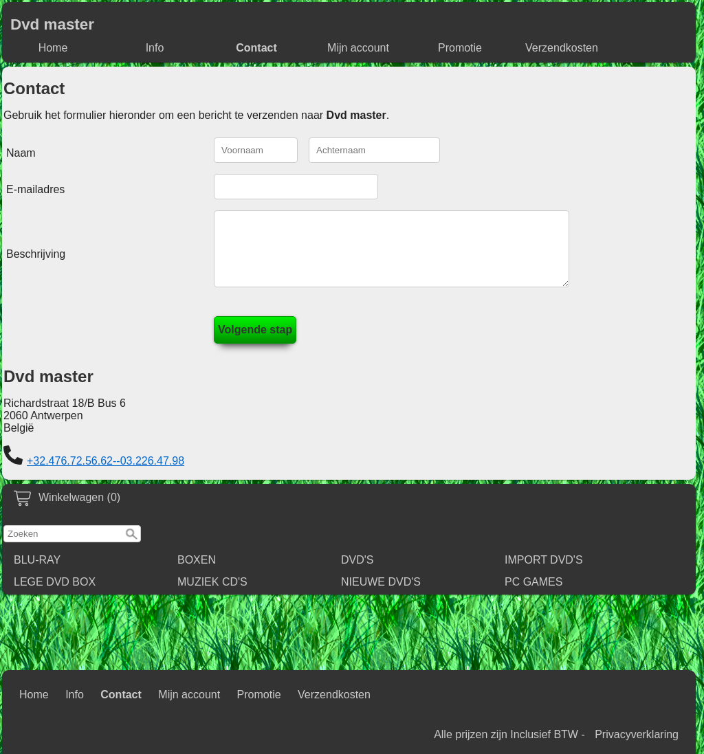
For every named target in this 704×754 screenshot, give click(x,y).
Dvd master (52, 24)
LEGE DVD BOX (55, 594)
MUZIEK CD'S (212, 594)
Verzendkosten (561, 48)
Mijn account (358, 48)
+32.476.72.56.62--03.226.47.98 (105, 473)
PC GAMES (533, 594)
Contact (256, 48)
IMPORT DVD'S (544, 572)
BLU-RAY (37, 572)
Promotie (460, 48)
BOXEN (196, 572)
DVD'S (357, 572)
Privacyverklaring (637, 734)
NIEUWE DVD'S (381, 594)
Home (53, 48)
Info (155, 48)
